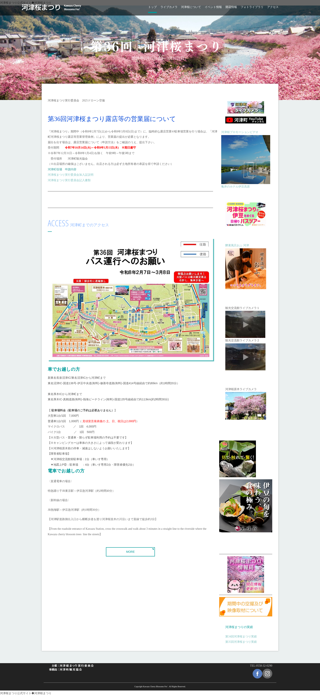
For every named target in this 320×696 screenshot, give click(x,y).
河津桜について (191, 7)
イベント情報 (213, 7)
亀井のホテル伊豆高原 (235, 186)
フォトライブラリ (252, 7)
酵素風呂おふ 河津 (237, 245)
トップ (152, 7)
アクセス (273, 7)
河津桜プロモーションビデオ (239, 132)
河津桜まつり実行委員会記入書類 (69, 180)
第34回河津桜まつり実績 (241, 636)
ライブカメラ (169, 7)
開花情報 (231, 7)
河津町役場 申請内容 (62, 169)
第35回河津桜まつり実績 (241, 641)
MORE (130, 551)
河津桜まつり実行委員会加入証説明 (70, 174)
